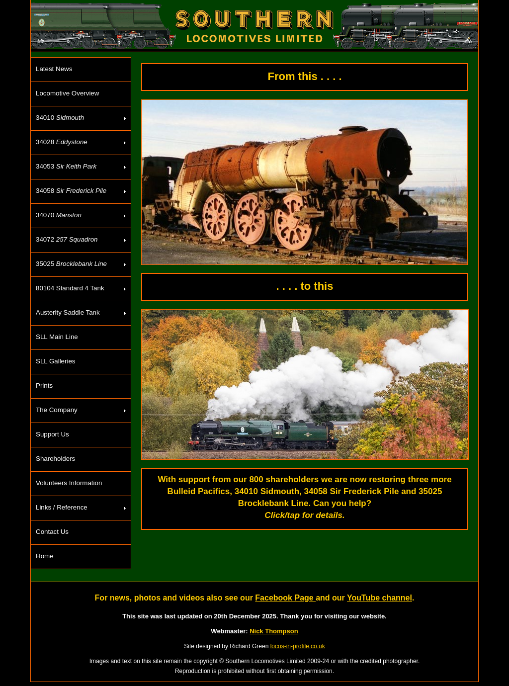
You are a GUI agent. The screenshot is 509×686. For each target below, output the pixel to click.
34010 (60, 117)
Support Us (52, 434)
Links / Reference (61, 507)
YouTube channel (379, 598)
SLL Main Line (57, 337)
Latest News (54, 69)
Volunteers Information (69, 483)
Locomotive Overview (67, 93)
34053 (66, 166)
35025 (71, 263)
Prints (44, 385)
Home (45, 556)
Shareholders (55, 458)
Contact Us (52, 531)
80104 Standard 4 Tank (70, 288)
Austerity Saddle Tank (68, 312)
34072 (67, 239)
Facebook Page (285, 598)
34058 (71, 190)
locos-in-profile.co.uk (297, 646)
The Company (57, 410)
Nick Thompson (274, 631)
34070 (59, 215)
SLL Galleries (56, 361)
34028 (61, 142)
